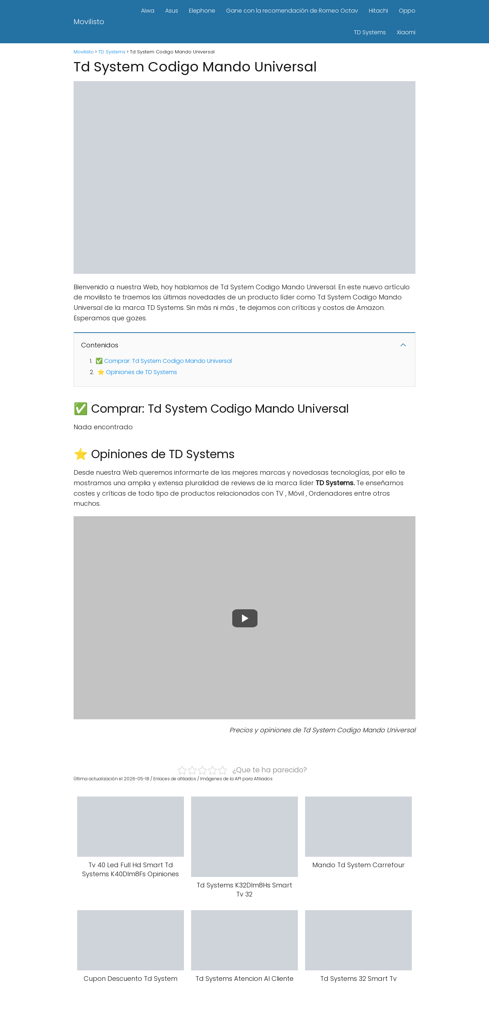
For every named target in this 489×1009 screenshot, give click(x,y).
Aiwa (147, 10)
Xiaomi (406, 32)
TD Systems (370, 32)
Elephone (202, 10)
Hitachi (378, 10)
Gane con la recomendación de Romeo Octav (292, 10)
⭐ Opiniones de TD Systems (137, 372)
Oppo (407, 10)
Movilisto (89, 22)
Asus (171, 10)
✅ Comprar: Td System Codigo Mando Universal (164, 361)
